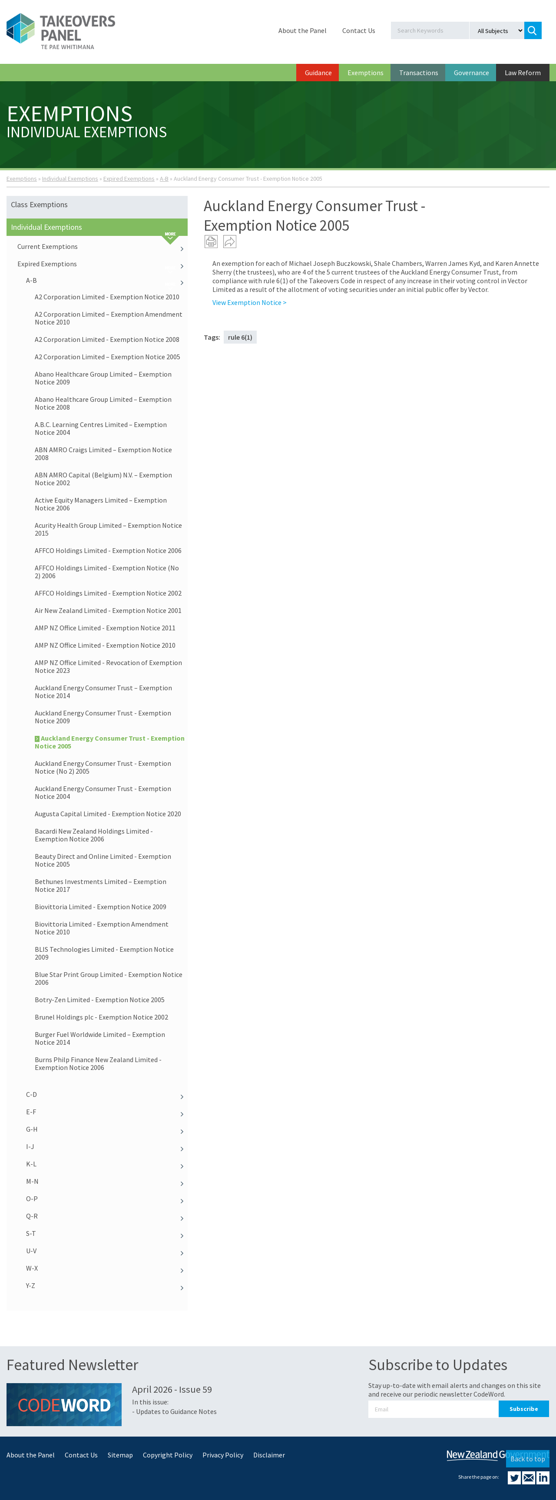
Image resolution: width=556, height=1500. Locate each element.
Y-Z (107, 1285)
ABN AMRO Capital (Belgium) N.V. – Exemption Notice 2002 (103, 478)
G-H (107, 1129)
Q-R (107, 1216)
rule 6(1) (240, 337)
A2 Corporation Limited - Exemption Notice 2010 (107, 296)
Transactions (418, 72)
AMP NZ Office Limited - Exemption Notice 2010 (105, 645)
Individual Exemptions (70, 178)
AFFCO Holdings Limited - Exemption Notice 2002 (108, 593)
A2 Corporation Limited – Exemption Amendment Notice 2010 (108, 318)
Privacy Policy (222, 1454)
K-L (107, 1164)
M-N (107, 1181)
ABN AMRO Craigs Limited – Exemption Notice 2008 (103, 453)
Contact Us (358, 30)
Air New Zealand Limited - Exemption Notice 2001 (108, 610)
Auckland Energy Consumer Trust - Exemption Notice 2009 (103, 717)
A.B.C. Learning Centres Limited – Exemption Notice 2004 (101, 428)
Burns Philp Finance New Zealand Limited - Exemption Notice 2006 (98, 1063)
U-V (107, 1251)
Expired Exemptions (129, 178)
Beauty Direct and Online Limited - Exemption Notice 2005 (103, 860)
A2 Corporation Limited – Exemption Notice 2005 (107, 356)
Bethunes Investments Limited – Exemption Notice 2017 (100, 885)
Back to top (527, 1458)
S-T (107, 1233)
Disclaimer (269, 1454)
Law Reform (523, 72)
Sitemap (120, 1454)
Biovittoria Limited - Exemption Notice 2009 (100, 906)
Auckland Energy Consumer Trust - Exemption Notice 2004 (103, 792)
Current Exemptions (102, 246)
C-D (107, 1094)
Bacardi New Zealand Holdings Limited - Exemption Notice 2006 (94, 835)
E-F (107, 1112)
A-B (164, 178)
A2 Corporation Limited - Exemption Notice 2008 (107, 339)
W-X (107, 1268)
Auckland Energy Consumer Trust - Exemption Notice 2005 (110, 742)
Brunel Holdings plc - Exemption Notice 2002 (101, 1017)
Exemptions (366, 72)
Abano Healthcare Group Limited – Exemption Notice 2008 (103, 403)
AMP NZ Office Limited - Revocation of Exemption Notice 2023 (108, 666)
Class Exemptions (39, 204)
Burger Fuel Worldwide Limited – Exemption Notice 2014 (100, 1038)
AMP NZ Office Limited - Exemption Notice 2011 (105, 627)
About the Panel (302, 30)
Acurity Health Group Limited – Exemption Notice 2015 (108, 529)
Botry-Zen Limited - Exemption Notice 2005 (100, 999)
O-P (107, 1198)
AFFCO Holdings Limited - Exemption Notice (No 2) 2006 (107, 571)
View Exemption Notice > (249, 302)
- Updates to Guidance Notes (174, 1411)
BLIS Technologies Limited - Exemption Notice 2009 (104, 953)
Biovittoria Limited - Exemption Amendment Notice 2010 (102, 928)
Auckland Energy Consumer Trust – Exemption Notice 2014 (103, 691)
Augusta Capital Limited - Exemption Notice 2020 (108, 813)
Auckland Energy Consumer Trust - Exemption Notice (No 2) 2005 (103, 767)
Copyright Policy (167, 1454)
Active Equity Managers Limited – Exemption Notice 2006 (101, 504)
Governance (471, 72)
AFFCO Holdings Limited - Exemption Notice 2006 (108, 550)
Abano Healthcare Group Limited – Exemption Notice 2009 (103, 378)
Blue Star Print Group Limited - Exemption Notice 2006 (108, 978)
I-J (107, 1146)
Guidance (318, 72)
